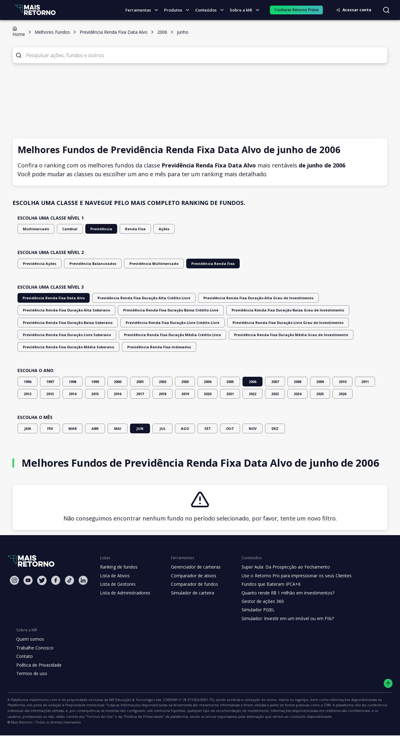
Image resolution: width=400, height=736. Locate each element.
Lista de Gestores (117, 584)
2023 (275, 393)
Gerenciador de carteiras (192, 566)
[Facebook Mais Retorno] (55, 580)
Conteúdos (211, 10)
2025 (320, 393)
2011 (365, 381)
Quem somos (29, 639)
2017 (140, 393)
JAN (27, 428)
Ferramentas (144, 10)
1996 (27, 381)
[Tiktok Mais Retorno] (69, 580)
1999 (95, 381)
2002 (162, 381)
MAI (117, 428)
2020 (207, 393)
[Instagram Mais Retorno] (14, 580)
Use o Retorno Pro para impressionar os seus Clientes (290, 575)
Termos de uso (30, 673)
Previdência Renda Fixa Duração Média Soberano (275, 334)
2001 (140, 381)
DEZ (275, 428)
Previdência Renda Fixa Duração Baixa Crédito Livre (65, 310)
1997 (50, 381)
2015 (95, 393)
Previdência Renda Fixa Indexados (51, 346)
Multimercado (34, 228)
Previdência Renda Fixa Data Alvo (50, 298)
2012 (27, 393)
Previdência (94, 229)
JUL (162, 428)
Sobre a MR (246, 10)
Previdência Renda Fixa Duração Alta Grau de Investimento (235, 297)
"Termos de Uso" (360, 711)
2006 (252, 381)
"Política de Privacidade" (26, 717)
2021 (230, 393)
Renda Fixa (126, 228)
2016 (117, 393)
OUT (230, 428)
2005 (230, 381)
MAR (72, 428)
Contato (24, 656)
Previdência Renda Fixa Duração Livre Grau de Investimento (170, 322)
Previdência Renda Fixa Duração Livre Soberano (272, 322)
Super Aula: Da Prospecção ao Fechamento (280, 566)
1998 (72, 381)
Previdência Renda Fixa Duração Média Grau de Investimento (172, 334)
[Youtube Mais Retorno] (28, 580)
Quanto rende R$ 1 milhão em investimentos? (282, 592)
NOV (252, 428)
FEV (50, 428)
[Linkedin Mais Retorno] (83, 580)
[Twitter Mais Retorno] (42, 580)
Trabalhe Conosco (34, 647)
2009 (320, 381)
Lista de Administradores (124, 592)
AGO (185, 428)
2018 (162, 393)
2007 (275, 381)
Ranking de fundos (118, 566)
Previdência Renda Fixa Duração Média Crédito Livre (66, 334)
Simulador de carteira (189, 592)
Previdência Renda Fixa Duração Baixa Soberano (274, 310)
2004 (207, 381)
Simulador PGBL (254, 609)
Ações (153, 228)
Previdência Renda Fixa (195, 263)
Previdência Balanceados (87, 263)
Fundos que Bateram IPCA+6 (266, 584)
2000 (117, 381)
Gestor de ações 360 (258, 601)
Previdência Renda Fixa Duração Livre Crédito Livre (65, 322)
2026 (342, 393)
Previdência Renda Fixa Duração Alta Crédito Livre (132, 297)
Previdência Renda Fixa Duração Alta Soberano (335, 297)
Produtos (179, 10)
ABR (95, 428)
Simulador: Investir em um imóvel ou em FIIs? (282, 618)
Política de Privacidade (38, 665)
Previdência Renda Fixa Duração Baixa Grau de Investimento (171, 310)
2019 (185, 393)
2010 (342, 381)
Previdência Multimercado (142, 263)
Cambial (65, 228)
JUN (140, 428)
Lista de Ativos (114, 575)
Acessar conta (355, 10)
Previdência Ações (38, 263)
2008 (297, 381)
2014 (72, 393)
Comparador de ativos (190, 575)
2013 (50, 393)
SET (207, 428)
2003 (185, 381)
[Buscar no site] (386, 10)
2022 (252, 393)
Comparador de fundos (190, 584)
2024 (297, 393)
